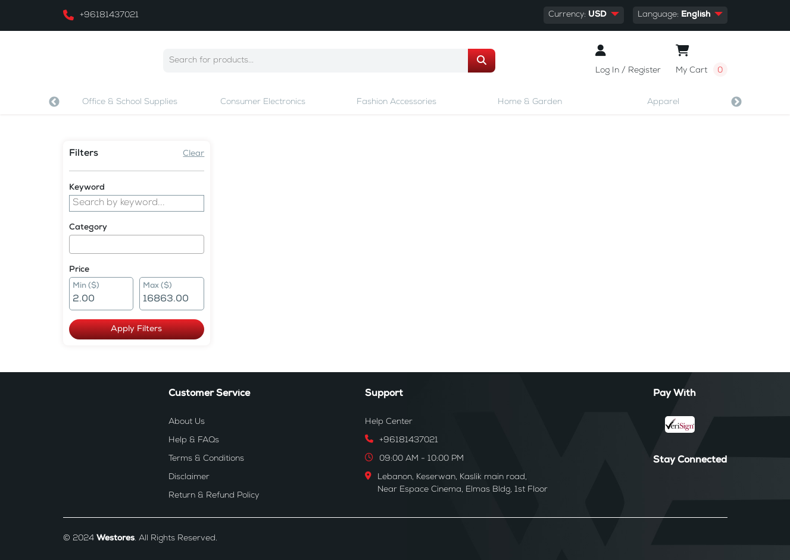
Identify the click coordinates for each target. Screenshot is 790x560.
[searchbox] (76, 244)
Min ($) (86, 286)
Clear (193, 154)
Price (79, 270)
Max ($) (157, 286)
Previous (54, 102)
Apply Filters (136, 329)
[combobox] (137, 244)
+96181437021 (109, 15)
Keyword (87, 188)
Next (736, 102)
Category (88, 228)
